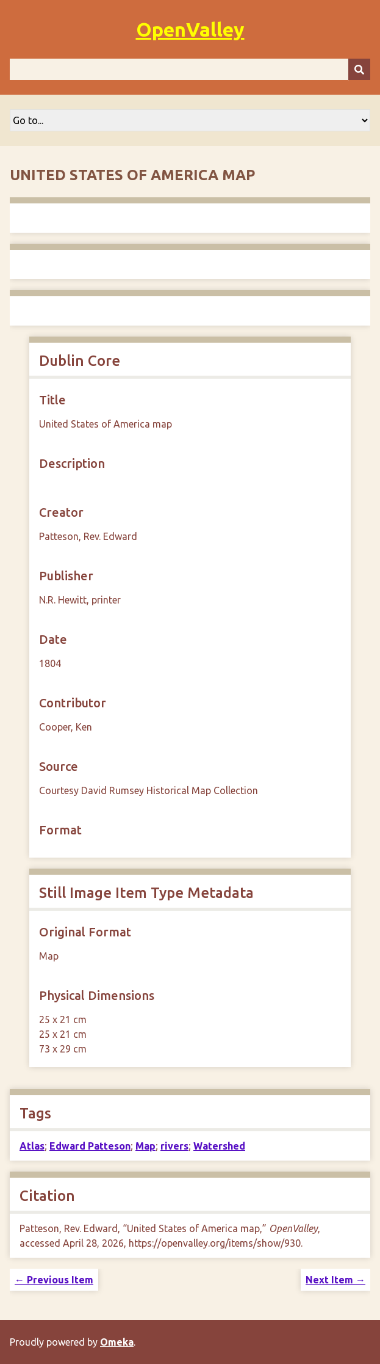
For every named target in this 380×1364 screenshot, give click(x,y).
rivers (174, 1145)
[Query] (190, 69)
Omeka (117, 1342)
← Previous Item (54, 1279)
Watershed (219, 1145)
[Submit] (359, 69)
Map (145, 1145)
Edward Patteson (90, 1145)
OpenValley (190, 29)
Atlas (32, 1145)
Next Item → (335, 1279)
